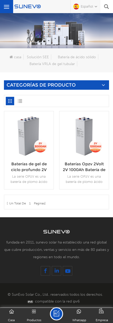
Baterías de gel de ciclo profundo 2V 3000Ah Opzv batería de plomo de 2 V (29, 167)
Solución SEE (38, 57)
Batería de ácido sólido (77, 57)
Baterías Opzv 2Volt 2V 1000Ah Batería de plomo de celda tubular (84, 167)
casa (15, 57)
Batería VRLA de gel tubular (52, 64)
